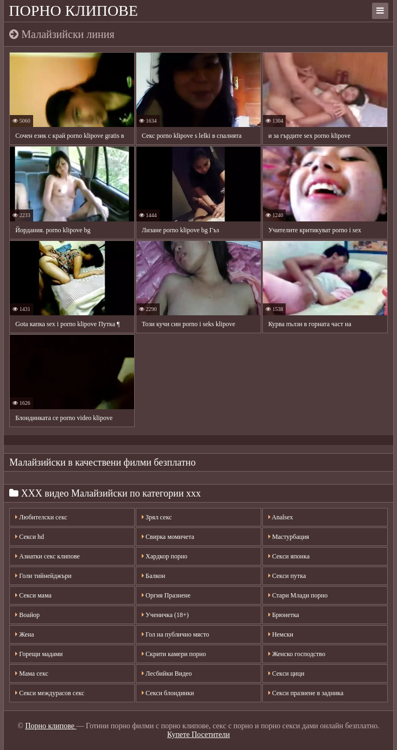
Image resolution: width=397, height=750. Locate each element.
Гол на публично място (175, 634)
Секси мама (33, 595)
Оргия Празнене (166, 595)
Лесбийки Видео (167, 673)
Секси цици (286, 673)
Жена (24, 634)
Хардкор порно (164, 556)
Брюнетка (283, 615)
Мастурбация (288, 537)
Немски (280, 634)
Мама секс (31, 673)
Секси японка (289, 556)
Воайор (27, 615)
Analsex (280, 517)
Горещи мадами (38, 654)
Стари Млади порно (297, 595)
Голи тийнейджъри (43, 576)
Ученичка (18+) (165, 615)
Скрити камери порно (174, 654)
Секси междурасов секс (49, 693)
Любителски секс (41, 517)
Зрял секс (157, 517)
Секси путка (287, 576)
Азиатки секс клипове (47, 556)
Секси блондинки (168, 693)
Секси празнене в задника (305, 693)
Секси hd (29, 537)
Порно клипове (73, 10)
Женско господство (296, 654)
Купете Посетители (198, 734)
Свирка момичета (168, 537)
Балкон (153, 576)
